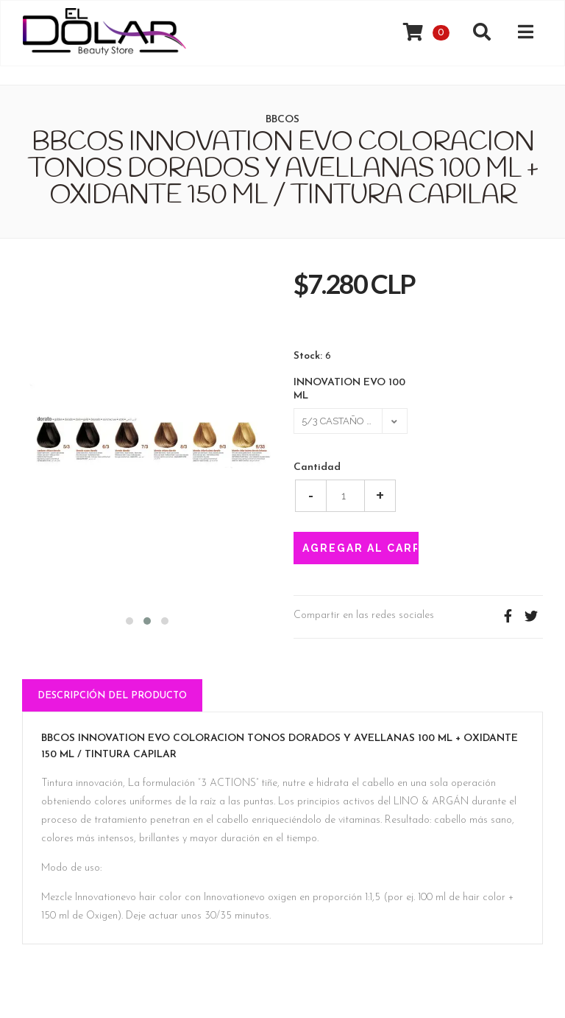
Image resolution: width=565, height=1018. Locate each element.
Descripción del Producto (112, 696)
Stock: (308, 356)
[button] (129, 619)
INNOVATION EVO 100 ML (349, 389)
